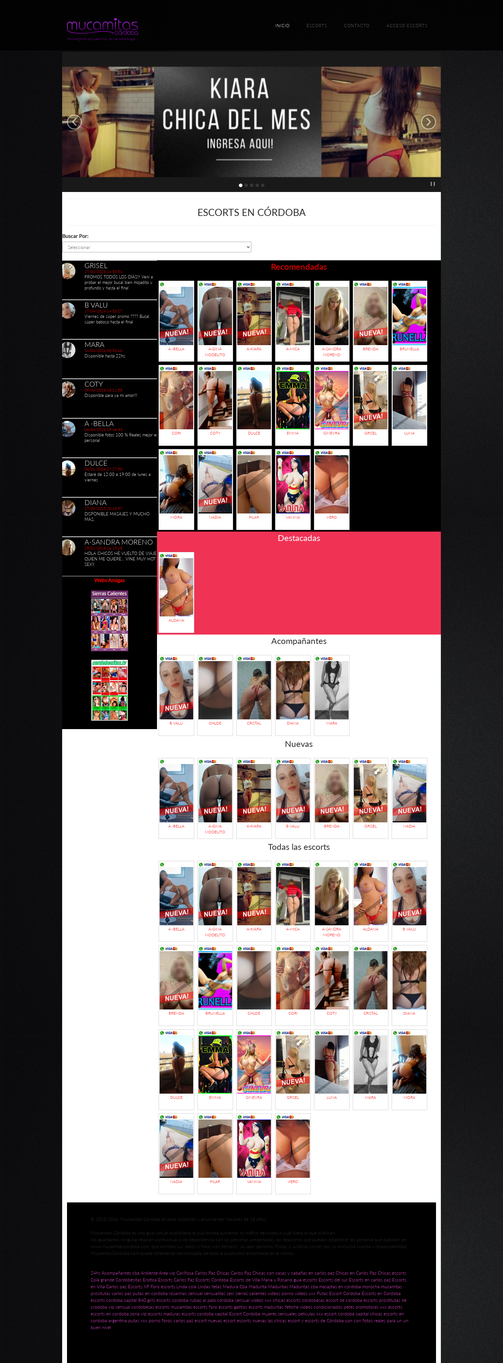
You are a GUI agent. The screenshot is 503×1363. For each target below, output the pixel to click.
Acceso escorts (407, 25)
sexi (230, 1293)
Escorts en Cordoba (381, 1293)
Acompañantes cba (121, 1273)
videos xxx (305, 1293)
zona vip (138, 1313)
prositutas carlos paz (111, 1293)
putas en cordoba (150, 1293)
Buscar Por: (75, 236)
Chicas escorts (392, 1273)
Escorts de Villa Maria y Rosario (261, 1279)
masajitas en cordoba (340, 1286)
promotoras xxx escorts (379, 1307)
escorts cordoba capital (114, 1300)
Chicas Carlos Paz (234, 1273)
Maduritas (278, 1286)
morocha (371, 1286)
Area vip (167, 1273)
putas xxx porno (144, 1320)
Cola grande (102, 1279)
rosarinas (178, 1293)
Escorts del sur (333, 1279)
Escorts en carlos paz (370, 1279)
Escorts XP (138, 1286)
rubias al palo (203, 1300)
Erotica (150, 1279)
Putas (322, 1293)
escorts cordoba (172, 1300)
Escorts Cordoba (212, 1279)
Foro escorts (163, 1286)
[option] (109, 280)
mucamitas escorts (190, 1307)
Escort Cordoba (344, 1293)
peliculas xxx (310, 1313)
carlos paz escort (190, 1320)
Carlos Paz (205, 1273)
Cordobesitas (128, 1279)
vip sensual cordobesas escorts (139, 1307)
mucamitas (391, 1286)
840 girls (146, 1300)
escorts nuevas (251, 1320)
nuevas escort (222, 1320)
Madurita (258, 1286)
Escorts (317, 25)
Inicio (282, 25)
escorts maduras (164, 1313)
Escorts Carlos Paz (176, 1279)
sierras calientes (250, 1293)
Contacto (357, 25)
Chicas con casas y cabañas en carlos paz (293, 1273)
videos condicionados (321, 1307)
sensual (195, 1293)
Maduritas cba (303, 1286)
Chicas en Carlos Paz (356, 1273)
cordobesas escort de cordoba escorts (340, 1300)
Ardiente (149, 1273)
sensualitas (214, 1293)
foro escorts (221, 1307)
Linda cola (186, 1286)
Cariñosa (185, 1273)
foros (167, 1320)
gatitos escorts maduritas (259, 1307)
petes (349, 1307)
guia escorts (305, 1279)
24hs (95, 1273)
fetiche (292, 1307)
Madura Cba (235, 1286)
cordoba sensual (233, 1300)
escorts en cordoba (110, 1313)
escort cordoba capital (346, 1313)
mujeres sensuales (279, 1313)
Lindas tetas (209, 1286)
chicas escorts (287, 1300)
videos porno (281, 1293)
